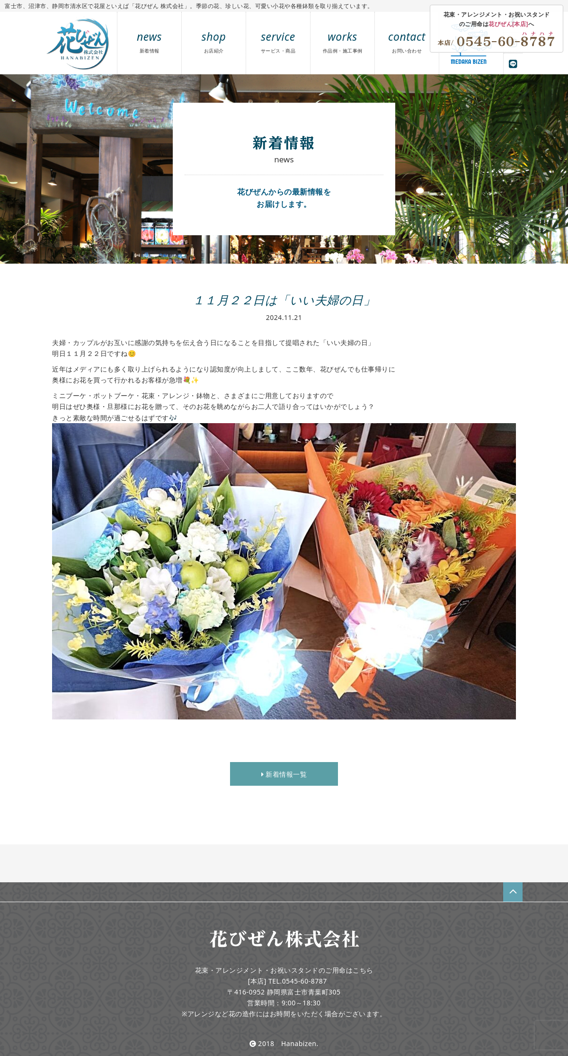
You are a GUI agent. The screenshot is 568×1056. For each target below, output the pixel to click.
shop (214, 41)
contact (407, 41)
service (278, 41)
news (149, 41)
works (343, 41)
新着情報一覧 (284, 774)
